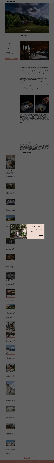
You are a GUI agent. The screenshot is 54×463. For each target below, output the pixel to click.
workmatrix (44, 461)
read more (7, 286)
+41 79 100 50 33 (8, 45)
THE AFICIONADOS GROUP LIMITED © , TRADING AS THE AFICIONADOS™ (14, 461)
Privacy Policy (26, 461)
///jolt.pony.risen (9, 50)
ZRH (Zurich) (9, 53)
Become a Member (37, 461)
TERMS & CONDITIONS (31, 461)
